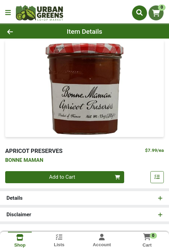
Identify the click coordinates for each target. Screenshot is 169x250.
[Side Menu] (8, 13)
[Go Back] (25, 32)
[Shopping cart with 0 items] (156, 13)
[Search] (139, 13)
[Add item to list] (157, 177)
